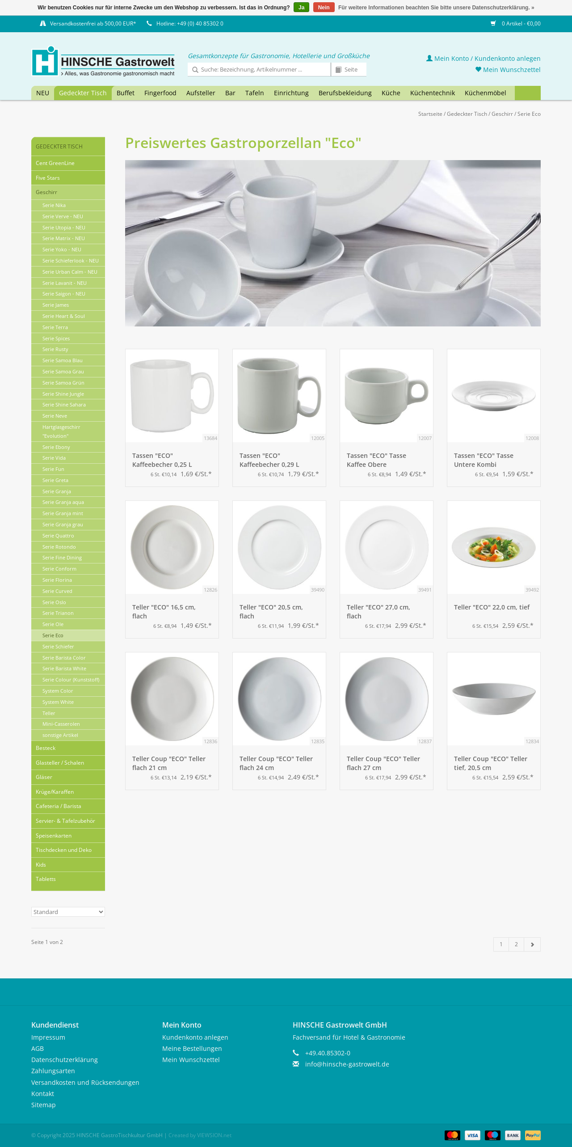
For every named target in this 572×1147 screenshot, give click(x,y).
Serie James (55, 304)
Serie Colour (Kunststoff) (70, 679)
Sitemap (43, 1104)
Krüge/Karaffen (55, 792)
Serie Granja (56, 491)
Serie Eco (529, 114)
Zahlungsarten (53, 1071)
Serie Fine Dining (62, 557)
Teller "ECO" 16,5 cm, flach (164, 611)
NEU (42, 93)
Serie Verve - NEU (62, 216)
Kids (41, 864)
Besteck (45, 748)
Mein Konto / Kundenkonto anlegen (483, 58)
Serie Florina (57, 579)
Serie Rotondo (59, 546)
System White (58, 701)
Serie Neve (54, 415)
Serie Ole (52, 624)
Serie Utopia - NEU (63, 227)
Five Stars (48, 178)
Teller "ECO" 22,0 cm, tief (492, 607)
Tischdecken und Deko (64, 850)
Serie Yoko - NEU (61, 249)
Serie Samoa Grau (63, 371)
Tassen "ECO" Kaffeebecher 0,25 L (162, 460)
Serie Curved (57, 591)
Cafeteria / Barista (58, 806)
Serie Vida (54, 457)
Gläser (44, 777)
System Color (57, 690)
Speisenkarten (54, 835)
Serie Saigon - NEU (63, 293)
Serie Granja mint (62, 513)
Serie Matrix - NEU (63, 238)
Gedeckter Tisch (83, 93)
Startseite (430, 114)
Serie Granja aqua (63, 502)
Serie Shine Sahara (64, 404)
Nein (324, 7)
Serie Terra (55, 327)
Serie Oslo (54, 602)
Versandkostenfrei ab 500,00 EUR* (93, 23)
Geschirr (502, 114)
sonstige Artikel (60, 735)
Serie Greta (55, 480)
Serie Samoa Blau (62, 360)
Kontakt (42, 1093)
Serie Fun (53, 469)
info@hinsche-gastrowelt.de (347, 1064)
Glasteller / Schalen (60, 762)
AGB (37, 1048)
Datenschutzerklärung (64, 1059)
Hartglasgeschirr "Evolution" (61, 431)
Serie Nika (54, 205)
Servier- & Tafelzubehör (65, 821)
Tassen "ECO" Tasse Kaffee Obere (376, 460)
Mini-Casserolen (61, 723)
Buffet (126, 93)
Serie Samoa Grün (63, 382)
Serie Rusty (55, 349)
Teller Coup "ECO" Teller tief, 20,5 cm (490, 763)
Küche (391, 93)
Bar (230, 93)
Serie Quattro (58, 535)
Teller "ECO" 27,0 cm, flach (378, 611)
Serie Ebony (56, 447)
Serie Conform (59, 568)
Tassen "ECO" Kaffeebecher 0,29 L (269, 460)
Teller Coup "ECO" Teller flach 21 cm (169, 763)
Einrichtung (291, 93)
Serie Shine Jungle (63, 393)
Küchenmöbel (485, 93)
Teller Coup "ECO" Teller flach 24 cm (276, 763)
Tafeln (254, 93)
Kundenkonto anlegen (195, 1037)
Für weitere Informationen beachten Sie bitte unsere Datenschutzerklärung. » (436, 7)
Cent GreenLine (55, 163)
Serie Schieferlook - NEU (70, 260)
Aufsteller (200, 93)
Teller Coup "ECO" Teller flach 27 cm (383, 763)
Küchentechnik (432, 93)
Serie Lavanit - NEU (64, 282)
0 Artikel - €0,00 (516, 23)
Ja (301, 7)
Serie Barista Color (64, 657)
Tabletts (46, 879)
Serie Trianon (58, 612)
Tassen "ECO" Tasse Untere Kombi (483, 460)
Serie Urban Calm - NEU (69, 271)
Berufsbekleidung (345, 93)
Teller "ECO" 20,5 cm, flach (271, 611)
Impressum (48, 1037)
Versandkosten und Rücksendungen (85, 1082)
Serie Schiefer (58, 646)
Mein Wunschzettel (508, 69)
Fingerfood (160, 93)
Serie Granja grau (62, 524)
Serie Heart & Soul (63, 316)
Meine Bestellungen (192, 1048)
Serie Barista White (64, 668)
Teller (48, 713)
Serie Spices (56, 338)
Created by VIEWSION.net (199, 1135)
